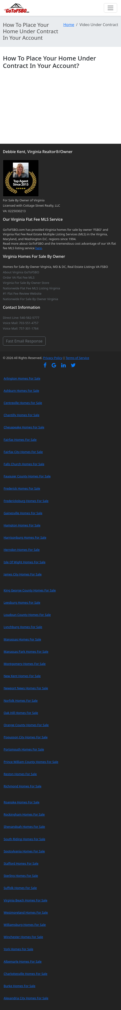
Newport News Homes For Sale (26, 688)
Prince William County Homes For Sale (31, 762)
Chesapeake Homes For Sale (24, 427)
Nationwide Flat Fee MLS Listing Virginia (31, 288)
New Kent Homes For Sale (22, 676)
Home (68, 24)
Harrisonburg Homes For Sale (25, 537)
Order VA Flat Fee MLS (18, 277)
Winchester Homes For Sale (23, 937)
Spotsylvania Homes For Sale (24, 851)
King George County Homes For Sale (30, 590)
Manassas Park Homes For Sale (26, 651)
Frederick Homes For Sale (22, 488)
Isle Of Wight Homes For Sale (24, 562)
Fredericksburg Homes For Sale (26, 501)
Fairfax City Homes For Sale (23, 452)
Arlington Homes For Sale (22, 378)
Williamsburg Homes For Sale (25, 924)
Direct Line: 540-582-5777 (21, 317)
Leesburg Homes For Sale (22, 602)
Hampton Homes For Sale (22, 525)
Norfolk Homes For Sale (21, 700)
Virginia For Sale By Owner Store (26, 283)
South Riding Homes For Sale (24, 839)
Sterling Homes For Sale (21, 875)
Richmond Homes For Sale (22, 786)
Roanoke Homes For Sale (21, 802)
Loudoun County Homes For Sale (27, 615)
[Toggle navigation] (110, 8)
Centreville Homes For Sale (23, 403)
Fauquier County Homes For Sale (27, 476)
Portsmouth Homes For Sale (24, 749)
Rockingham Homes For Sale (24, 814)
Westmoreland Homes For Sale (26, 912)
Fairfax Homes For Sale (20, 439)
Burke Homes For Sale (19, 986)
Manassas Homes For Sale (22, 639)
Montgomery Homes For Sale (24, 664)
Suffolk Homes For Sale (20, 888)
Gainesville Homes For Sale (23, 513)
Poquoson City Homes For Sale (26, 737)
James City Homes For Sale (23, 574)
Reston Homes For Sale (20, 774)
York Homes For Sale (18, 949)
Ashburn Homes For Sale (21, 390)
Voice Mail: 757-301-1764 (20, 328)
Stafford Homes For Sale (21, 863)
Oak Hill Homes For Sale (21, 713)
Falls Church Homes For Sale (24, 464)
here (38, 248)
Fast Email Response (24, 341)
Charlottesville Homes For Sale (25, 973)
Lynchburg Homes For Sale (23, 627)
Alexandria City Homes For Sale (26, 998)
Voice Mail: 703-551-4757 (20, 323)
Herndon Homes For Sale (21, 549)
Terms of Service (77, 358)
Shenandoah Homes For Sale (24, 826)
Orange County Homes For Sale (26, 725)
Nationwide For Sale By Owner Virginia (30, 299)
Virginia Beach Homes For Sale (25, 900)
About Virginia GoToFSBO (21, 272)
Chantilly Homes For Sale (21, 415)
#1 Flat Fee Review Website (22, 293)
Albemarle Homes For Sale (22, 961)
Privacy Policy (52, 358)
